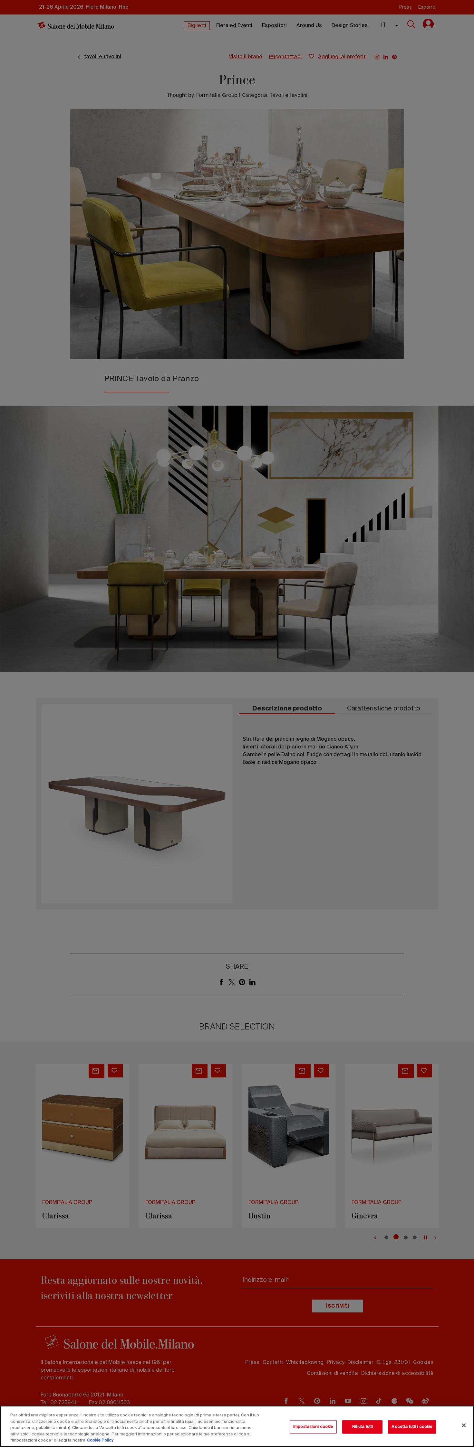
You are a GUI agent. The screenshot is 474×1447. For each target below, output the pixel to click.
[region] (237, 1426)
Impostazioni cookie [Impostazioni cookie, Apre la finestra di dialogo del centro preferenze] (313, 1427)
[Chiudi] (464, 1425)
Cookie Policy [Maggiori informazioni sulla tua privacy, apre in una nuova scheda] (100, 1440)
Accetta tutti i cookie (412, 1427)
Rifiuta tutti (362, 1427)
